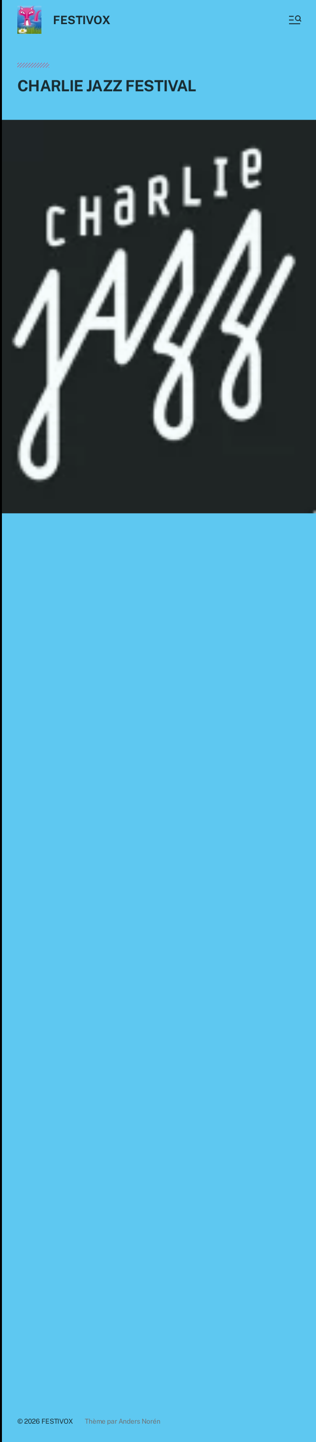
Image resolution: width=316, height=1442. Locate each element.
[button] (294, 19)
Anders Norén (139, 1421)
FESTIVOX (81, 20)
